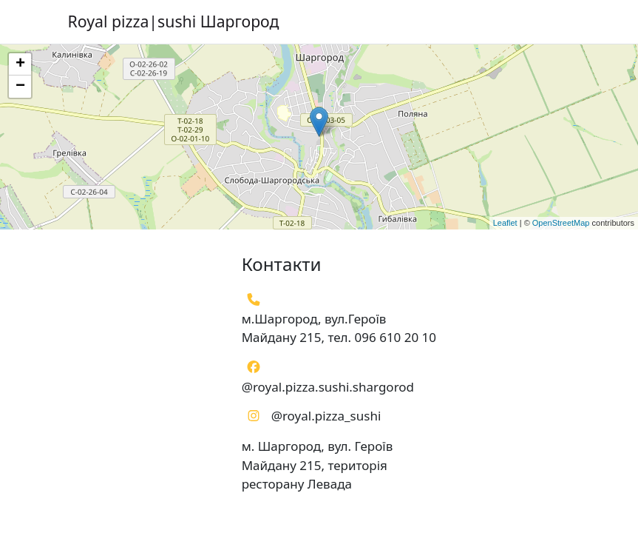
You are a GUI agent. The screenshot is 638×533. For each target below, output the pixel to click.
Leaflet (505, 222)
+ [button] (20, 64)
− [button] (20, 87)
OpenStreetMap (561, 222)
